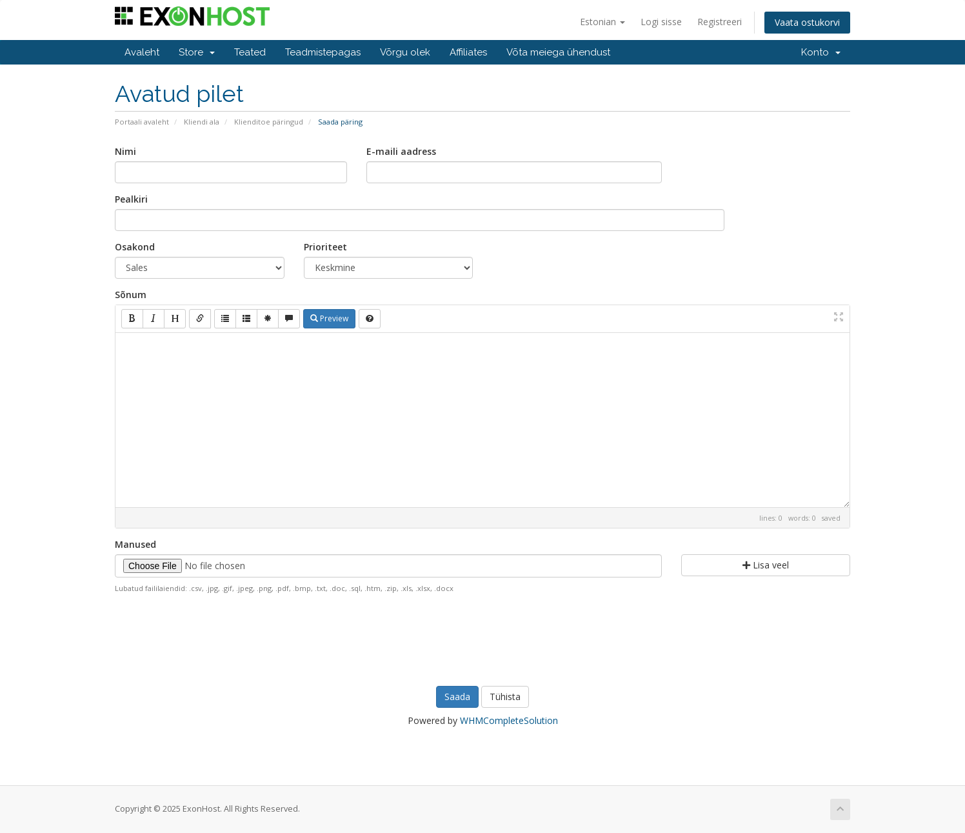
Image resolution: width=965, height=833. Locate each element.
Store (197, 52)
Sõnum (130, 294)
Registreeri (719, 21)
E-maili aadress (401, 151)
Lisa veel (765, 565)
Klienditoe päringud (268, 121)
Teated (250, 52)
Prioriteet (325, 247)
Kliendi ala (201, 121)
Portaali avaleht (142, 121)
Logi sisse (661, 21)
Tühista (505, 696)
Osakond (135, 247)
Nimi (125, 151)
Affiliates (468, 52)
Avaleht (141, 52)
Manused (135, 544)
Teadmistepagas (323, 52)
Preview (329, 318)
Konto (821, 52)
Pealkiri (131, 199)
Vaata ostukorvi (807, 22)
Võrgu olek (405, 52)
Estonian (602, 21)
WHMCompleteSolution (509, 720)
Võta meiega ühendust (558, 52)
